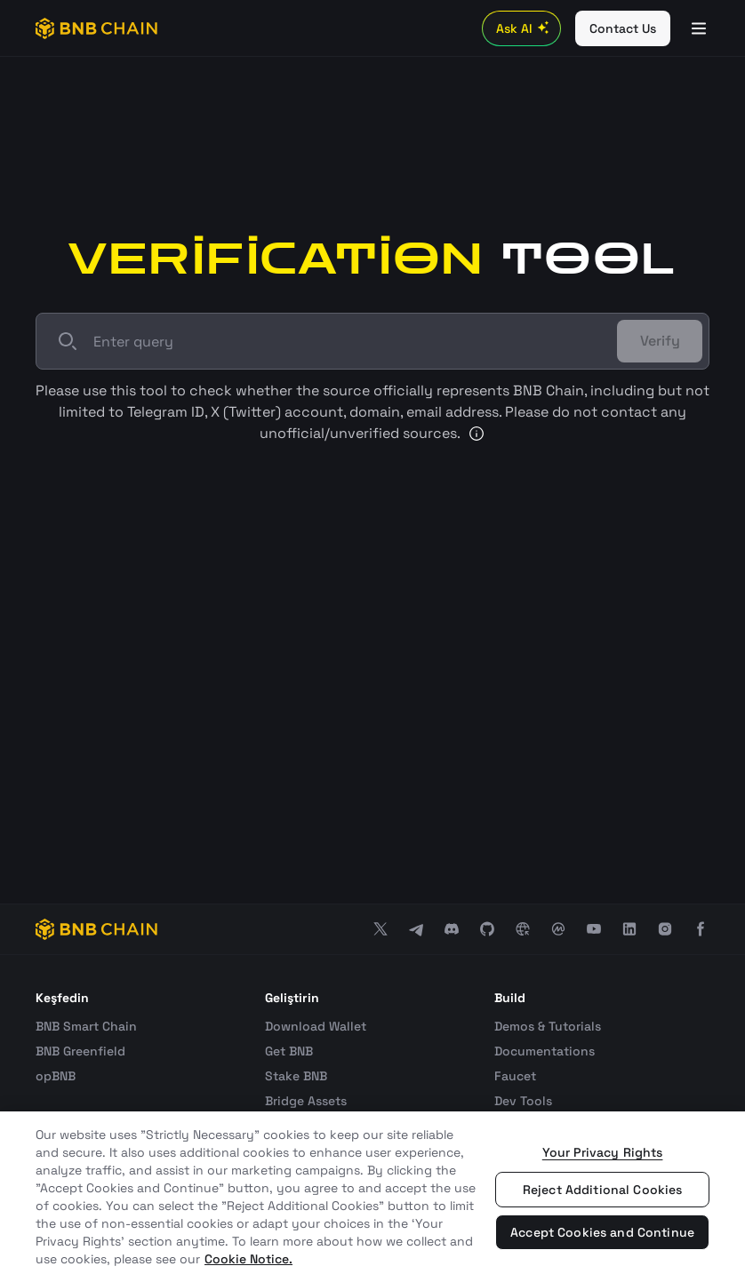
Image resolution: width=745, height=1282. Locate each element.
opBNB (56, 1076)
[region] (372, 1196)
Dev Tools (523, 1101)
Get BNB (289, 1051)
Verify (660, 340)
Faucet (515, 1076)
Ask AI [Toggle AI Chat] (525, 28)
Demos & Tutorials (547, 1026)
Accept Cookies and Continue (602, 1232)
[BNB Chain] (96, 28)
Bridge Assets (306, 1101)
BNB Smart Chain (86, 1026)
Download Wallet (315, 1026)
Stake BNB (296, 1076)
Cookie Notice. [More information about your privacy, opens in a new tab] (248, 1259)
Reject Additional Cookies (603, 1190)
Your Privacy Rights (602, 1152)
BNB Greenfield (80, 1051)
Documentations (544, 1051)
